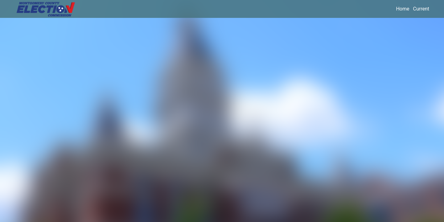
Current (421, 9)
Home (402, 9)
